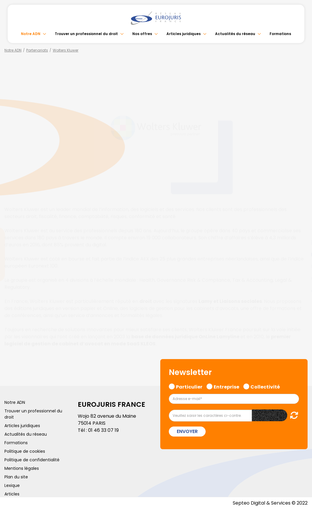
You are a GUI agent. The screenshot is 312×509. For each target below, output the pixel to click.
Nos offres (142, 33)
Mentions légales (21, 468)
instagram (300, 266)
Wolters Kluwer (65, 50)
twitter (300, 231)
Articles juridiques (183, 33)
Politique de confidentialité (32, 460)
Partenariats (37, 50)
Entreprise (226, 386)
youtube (300, 254)
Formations (280, 33)
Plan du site (16, 477)
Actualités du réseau (235, 33)
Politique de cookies (24, 451)
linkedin (300, 242)
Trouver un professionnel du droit (86, 33)
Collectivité (265, 386)
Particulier (189, 386)
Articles (11, 494)
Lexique (12, 485)
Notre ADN (30, 33)
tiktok (300, 290)
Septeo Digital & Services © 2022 (270, 503)
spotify (300, 278)
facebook (300, 219)
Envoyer (187, 431)
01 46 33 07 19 (103, 430)
